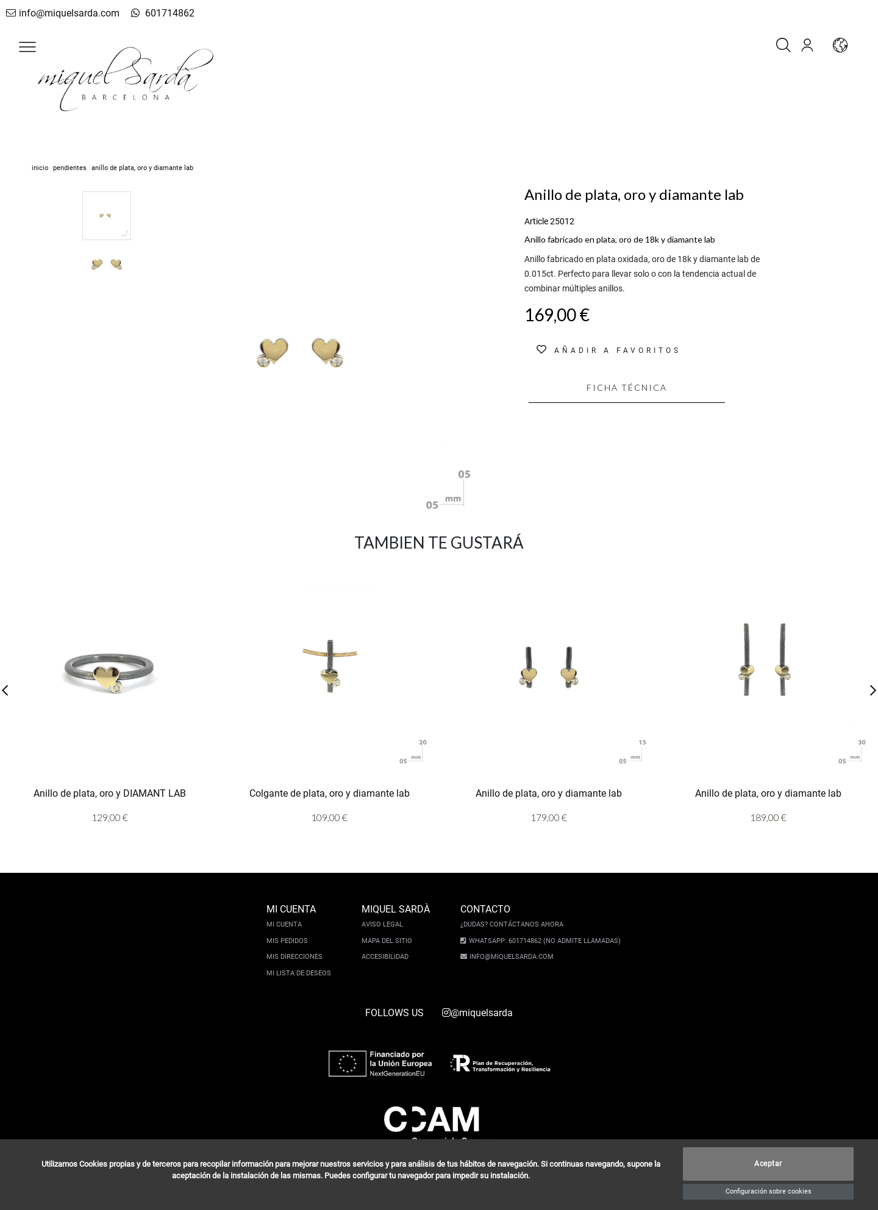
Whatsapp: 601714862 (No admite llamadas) (542, 941)
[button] (27, 47)
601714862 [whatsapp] (149, 13)
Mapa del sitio (390, 941)
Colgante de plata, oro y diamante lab (329, 793)
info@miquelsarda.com (59, 13)
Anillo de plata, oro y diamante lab (549, 793)
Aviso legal (385, 924)
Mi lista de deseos (301, 973)
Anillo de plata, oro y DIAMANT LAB (110, 793)
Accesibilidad (388, 957)
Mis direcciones (297, 957)
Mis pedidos (290, 941)
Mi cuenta (287, 924)
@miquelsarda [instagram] (477, 1013)
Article (536, 221)
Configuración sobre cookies (769, 1191)
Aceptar (768, 1164)
